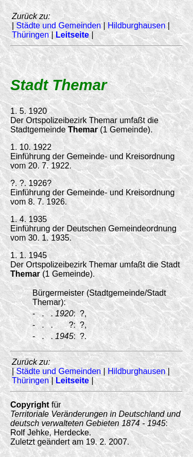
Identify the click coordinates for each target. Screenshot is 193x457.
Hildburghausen (136, 25)
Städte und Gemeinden (58, 25)
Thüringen (30, 34)
